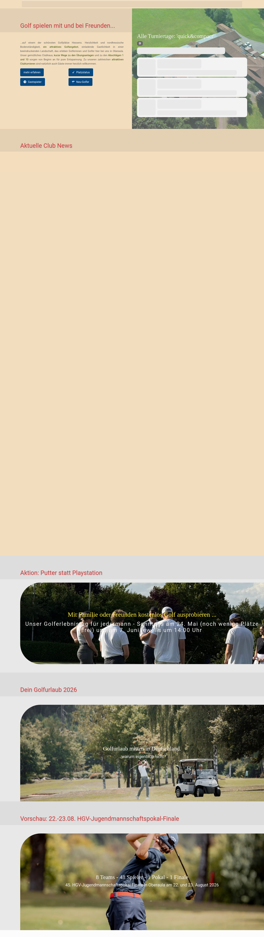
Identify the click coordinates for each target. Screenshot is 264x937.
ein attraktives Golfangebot (60, 46)
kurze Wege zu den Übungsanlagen (74, 55)
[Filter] (140, 43)
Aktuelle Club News (46, 145)
